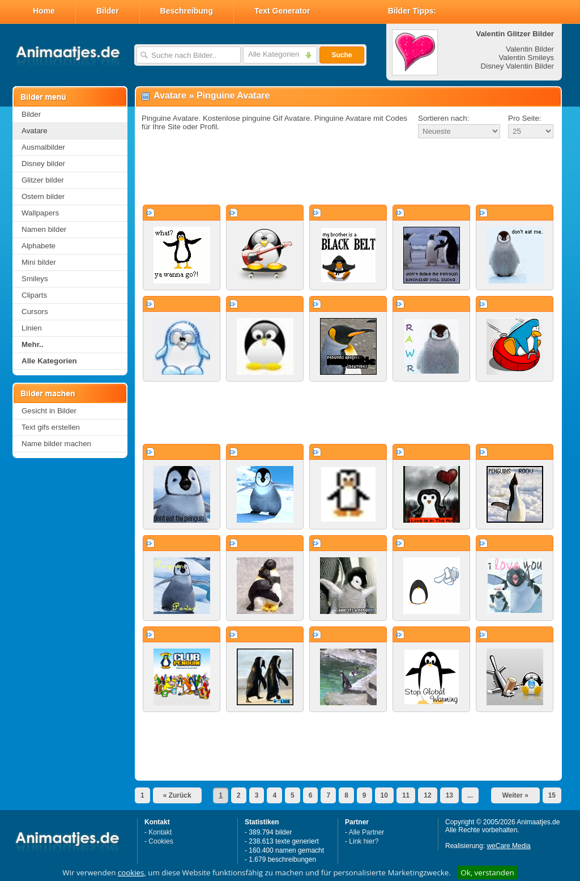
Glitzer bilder (43, 180)
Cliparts (34, 295)
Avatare (35, 130)
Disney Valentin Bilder (517, 66)
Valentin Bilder (530, 49)
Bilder (107, 10)
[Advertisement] (348, 172)
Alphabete (39, 246)
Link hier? (363, 841)
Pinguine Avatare (233, 95)
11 (406, 795)
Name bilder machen (56, 443)
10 (384, 795)
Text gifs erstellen (51, 427)
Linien (32, 328)
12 (427, 795)
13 (449, 795)
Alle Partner (367, 832)
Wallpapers (40, 213)
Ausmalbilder (43, 147)
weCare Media (508, 846)
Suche (341, 55)
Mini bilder (39, 262)
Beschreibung (186, 10)
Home (44, 10)
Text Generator (282, 10)
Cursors (35, 311)
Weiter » (515, 795)
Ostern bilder (43, 196)
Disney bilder (43, 163)
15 (552, 795)
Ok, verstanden (487, 872)
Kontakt (160, 832)
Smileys (35, 278)
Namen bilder (44, 229)
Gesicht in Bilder (49, 410)
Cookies (160, 841)
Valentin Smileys (526, 57)
